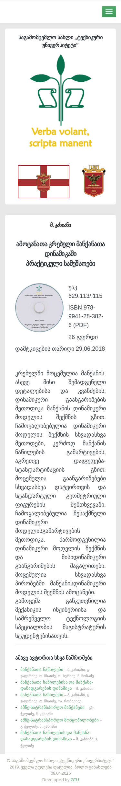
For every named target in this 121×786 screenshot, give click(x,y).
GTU (75, 779)
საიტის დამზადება (80, 757)
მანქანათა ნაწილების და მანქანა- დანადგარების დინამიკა (59, 738)
